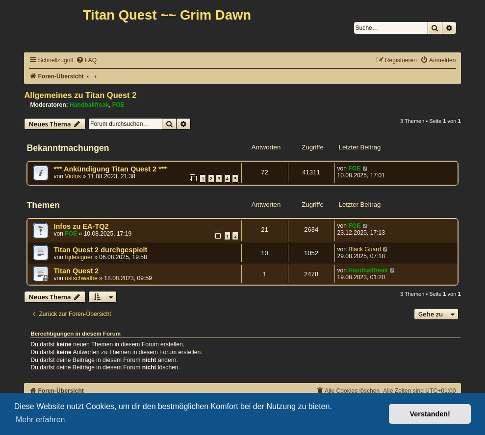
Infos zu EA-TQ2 (80, 226)
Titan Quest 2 (76, 271)
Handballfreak (89, 104)
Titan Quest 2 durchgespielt (100, 250)
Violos (73, 176)
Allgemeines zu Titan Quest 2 (80, 95)
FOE (118, 104)
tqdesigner (78, 257)
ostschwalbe (81, 278)
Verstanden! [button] (430, 414)
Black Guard (364, 249)
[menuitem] (86, 60)
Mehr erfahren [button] (40, 419)
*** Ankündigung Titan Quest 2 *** (110, 169)
